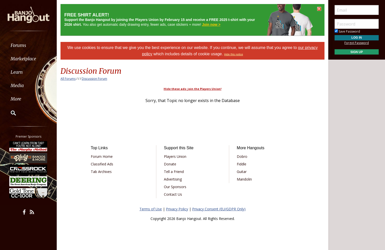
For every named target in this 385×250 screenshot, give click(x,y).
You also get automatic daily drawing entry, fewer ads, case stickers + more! (159, 20)
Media (17, 85)
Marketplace (23, 59)
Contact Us (173, 194)
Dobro (242, 156)
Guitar (242, 171)
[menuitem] (28, 45)
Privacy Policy (177, 209)
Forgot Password (356, 43)
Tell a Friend (174, 171)
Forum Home (102, 156)
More (16, 99)
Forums (18, 45)
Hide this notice (233, 54)
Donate (170, 164)
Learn (17, 72)
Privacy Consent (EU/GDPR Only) (219, 209)
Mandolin (244, 179)
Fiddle (241, 164)
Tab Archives (101, 171)
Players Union (175, 156)
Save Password (347, 31)
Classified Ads (102, 164)
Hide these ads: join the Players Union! (192, 89)
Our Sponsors (175, 186)
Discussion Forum (94, 79)
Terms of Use (150, 209)
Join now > (211, 24)
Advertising (173, 179)
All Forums (68, 79)
